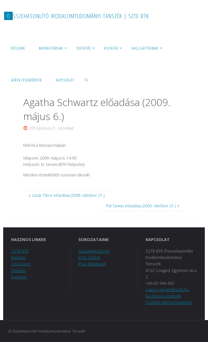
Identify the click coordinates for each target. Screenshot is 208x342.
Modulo (18, 270)
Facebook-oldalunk (163, 296)
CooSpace (21, 264)
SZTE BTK (20, 251)
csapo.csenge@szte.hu (167, 289)
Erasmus (19, 277)
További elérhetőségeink (169, 302)
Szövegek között (93, 251)
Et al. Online (89, 257)
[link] (86, 80)
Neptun (18, 257)
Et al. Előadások (92, 264)
